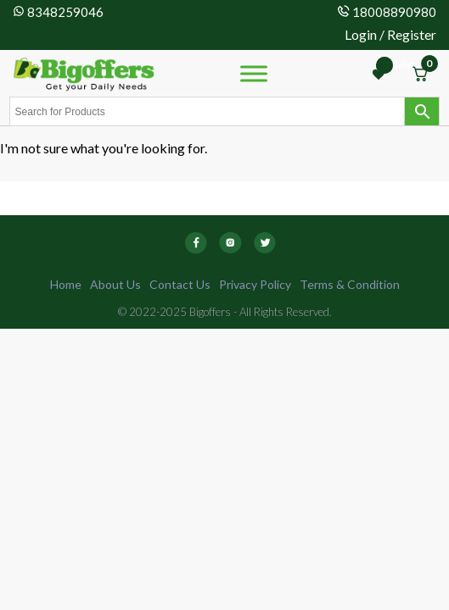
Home (65, 284)
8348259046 (65, 11)
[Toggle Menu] (253, 73)
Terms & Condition (350, 284)
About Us (115, 284)
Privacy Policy (255, 284)
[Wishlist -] (380, 73)
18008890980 (394, 11)
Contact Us (179, 284)
